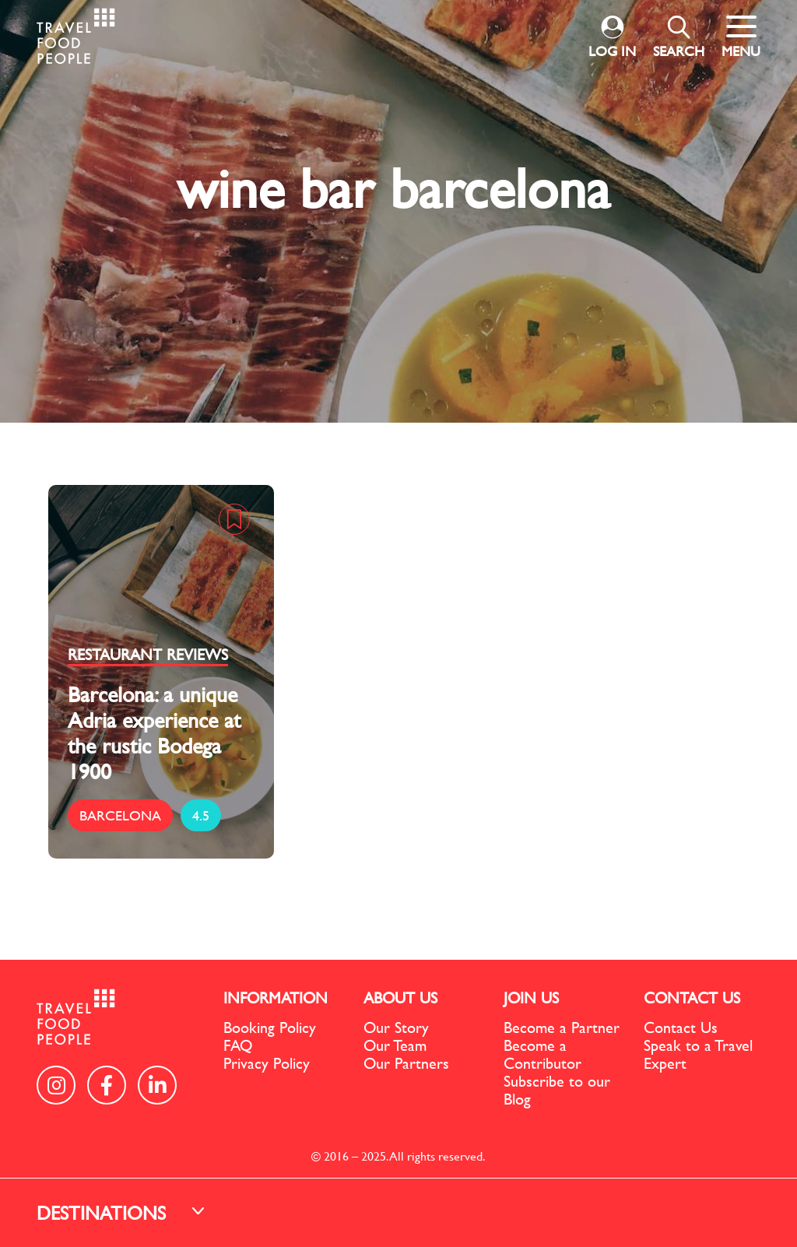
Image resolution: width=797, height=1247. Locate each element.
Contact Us (681, 1027)
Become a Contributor (542, 1054)
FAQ (237, 1045)
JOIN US (531, 997)
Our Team (395, 1045)
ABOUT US (400, 997)
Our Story (396, 1027)
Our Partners (406, 1063)
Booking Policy (269, 1027)
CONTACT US (692, 997)
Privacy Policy (266, 1063)
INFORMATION (275, 997)
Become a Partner (562, 1027)
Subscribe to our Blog (557, 1090)
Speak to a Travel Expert (698, 1054)
